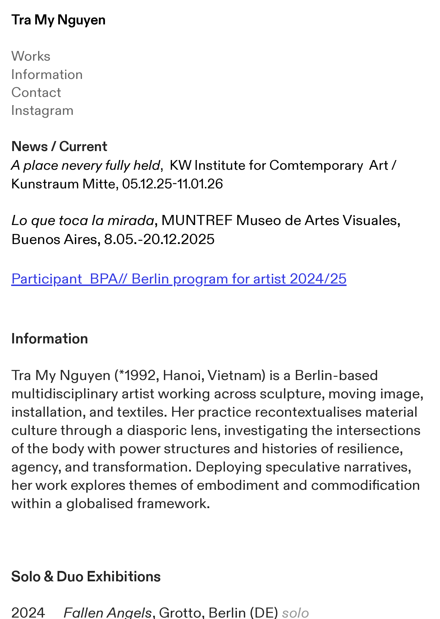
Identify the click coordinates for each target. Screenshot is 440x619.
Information (47, 74)
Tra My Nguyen (58, 20)
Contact (36, 92)
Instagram (42, 110)
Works (31, 56)
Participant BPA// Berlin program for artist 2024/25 (179, 279)
